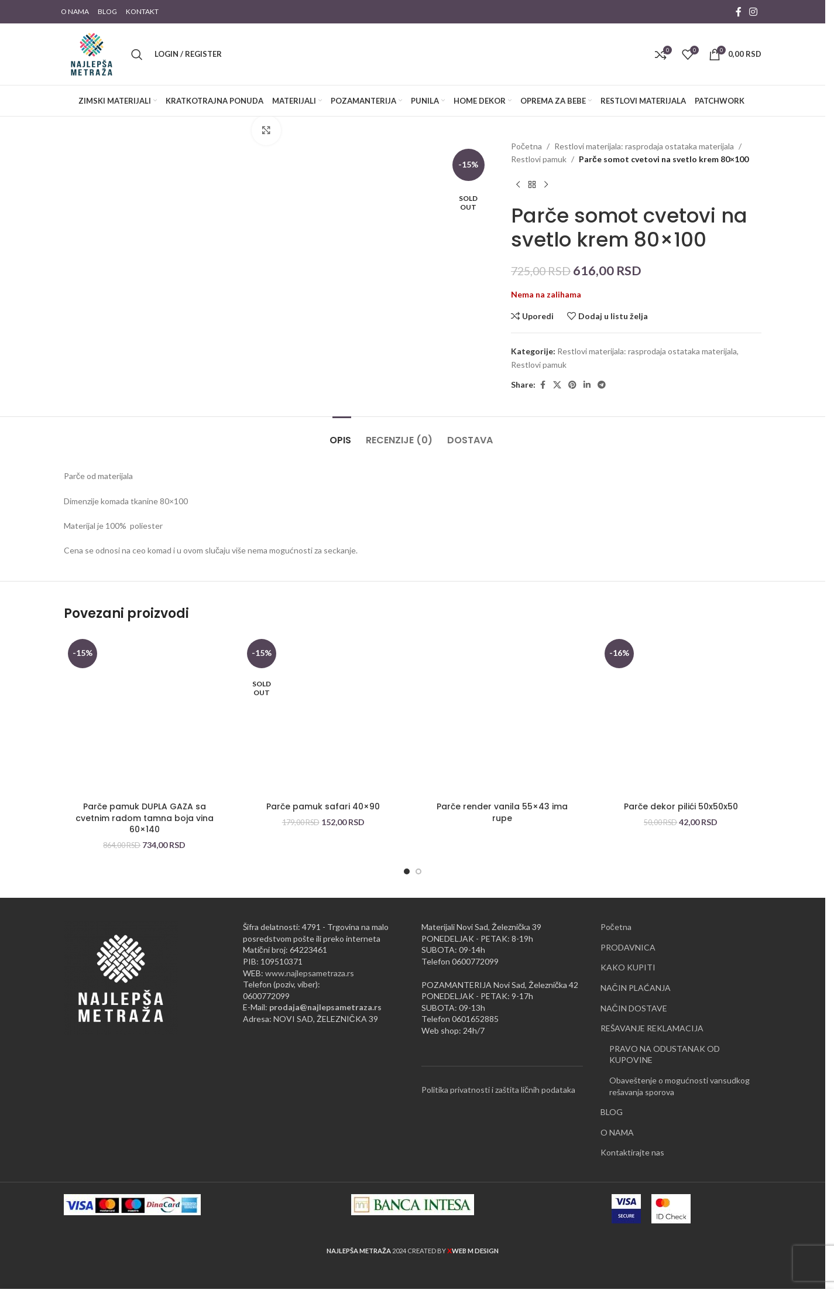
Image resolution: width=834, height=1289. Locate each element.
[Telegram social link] (601, 385)
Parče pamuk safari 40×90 (323, 806)
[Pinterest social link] (572, 385)
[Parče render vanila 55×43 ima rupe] (502, 715)
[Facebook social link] (739, 11)
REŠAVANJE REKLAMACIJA (651, 1028)
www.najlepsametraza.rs (309, 973)
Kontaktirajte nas (632, 1152)
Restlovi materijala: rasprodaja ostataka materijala (644, 146)
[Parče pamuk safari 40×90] (323, 715)
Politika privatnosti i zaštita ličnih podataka (498, 1090)
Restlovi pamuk (539, 159)
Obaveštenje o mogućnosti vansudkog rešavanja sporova (679, 1086)
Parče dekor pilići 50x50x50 (681, 806)
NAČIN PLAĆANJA (635, 988)
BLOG (611, 1112)
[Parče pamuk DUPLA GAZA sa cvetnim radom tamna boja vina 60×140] (144, 715)
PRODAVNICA (627, 947)
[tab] (341, 434)
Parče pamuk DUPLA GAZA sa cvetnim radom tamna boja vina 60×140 (144, 818)
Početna (526, 146)
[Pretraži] (137, 54)
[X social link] (557, 385)
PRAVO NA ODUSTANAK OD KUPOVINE (664, 1054)
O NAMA (617, 1132)
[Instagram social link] (753, 11)
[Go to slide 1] (407, 871)
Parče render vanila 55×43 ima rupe (502, 812)
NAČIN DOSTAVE (633, 1008)
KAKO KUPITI (627, 967)
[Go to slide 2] (418, 871)
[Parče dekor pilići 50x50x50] (681, 715)
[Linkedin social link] (587, 385)
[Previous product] (518, 185)
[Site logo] (91, 53)
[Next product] (546, 185)
